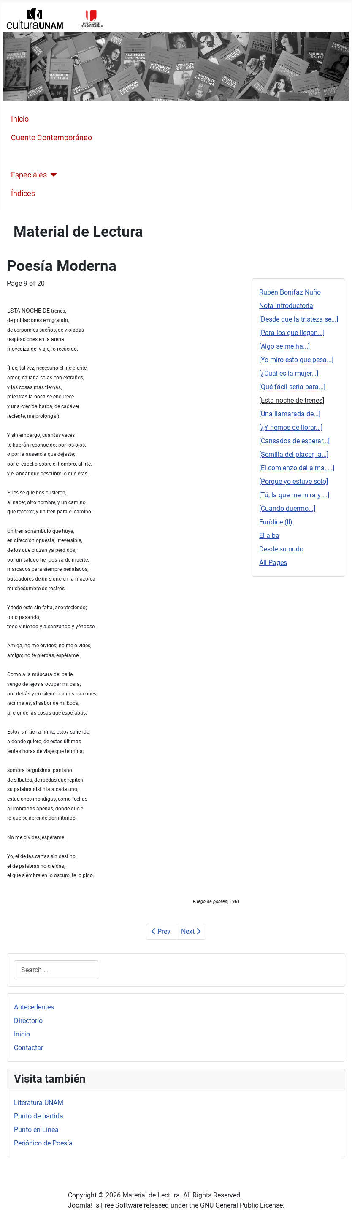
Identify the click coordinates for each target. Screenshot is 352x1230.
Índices (23, 193)
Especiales (29, 175)
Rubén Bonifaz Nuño (290, 292)
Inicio (20, 119)
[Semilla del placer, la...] (293, 454)
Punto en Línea (36, 1130)
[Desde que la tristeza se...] (298, 319)
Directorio (28, 1021)
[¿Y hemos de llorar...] (290, 427)
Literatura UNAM (38, 1103)
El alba (269, 536)
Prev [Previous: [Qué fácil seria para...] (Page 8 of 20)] (161, 931)
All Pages (273, 563)
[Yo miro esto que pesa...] (296, 360)
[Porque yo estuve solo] (293, 481)
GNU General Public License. (242, 1205)
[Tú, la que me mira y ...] (294, 495)
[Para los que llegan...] (292, 333)
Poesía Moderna (38, 156)
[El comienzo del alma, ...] (296, 468)
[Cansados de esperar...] (294, 441)
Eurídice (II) (275, 522)
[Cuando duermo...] (287, 509)
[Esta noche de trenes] (291, 400)
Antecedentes (34, 1007)
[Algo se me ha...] (284, 346)
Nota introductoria (286, 306)
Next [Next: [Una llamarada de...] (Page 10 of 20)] (190, 931)
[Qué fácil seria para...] (292, 387)
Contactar (28, 1048)
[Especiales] (52, 175)
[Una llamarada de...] (289, 414)
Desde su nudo (281, 549)
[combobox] (56, 969)
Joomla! (80, 1205)
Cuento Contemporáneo (51, 138)
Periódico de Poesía (43, 1143)
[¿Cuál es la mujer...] (288, 373)
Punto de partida (38, 1116)
